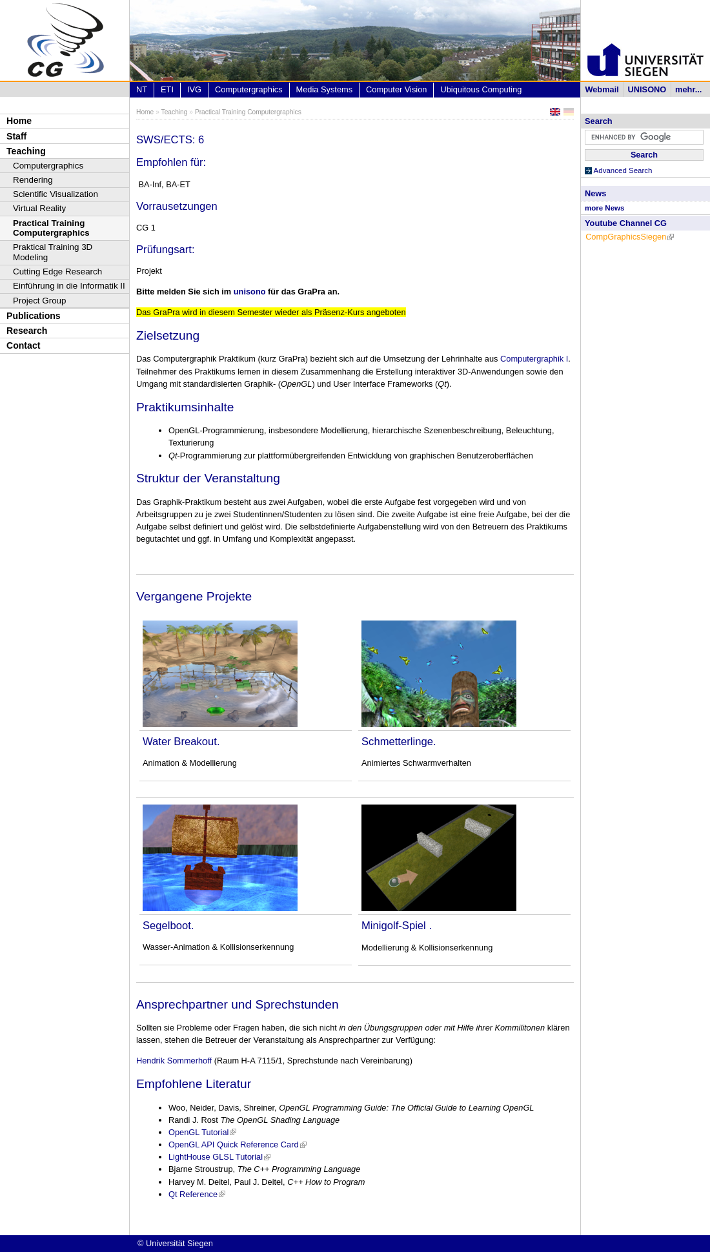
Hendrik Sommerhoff (175, 1060)
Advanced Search (623, 170)
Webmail (601, 89)
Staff (16, 136)
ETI (167, 89)
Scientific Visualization (55, 194)
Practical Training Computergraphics (51, 228)
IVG (194, 89)
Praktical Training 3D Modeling (52, 252)
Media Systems (324, 89)
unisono (250, 291)
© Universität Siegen (175, 1243)
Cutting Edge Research (57, 271)
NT (141, 89)
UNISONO (647, 89)
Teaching (26, 151)
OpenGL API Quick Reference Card (237, 1144)
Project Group (39, 300)
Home (19, 121)
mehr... (688, 89)
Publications (33, 316)
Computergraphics (48, 165)
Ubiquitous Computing (481, 89)
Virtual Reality (39, 208)
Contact (23, 345)
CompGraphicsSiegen (629, 236)
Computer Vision (396, 89)
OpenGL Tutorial (202, 1132)
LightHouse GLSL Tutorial (219, 1157)
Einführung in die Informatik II (69, 286)
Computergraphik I (534, 359)
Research (26, 330)
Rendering (33, 180)
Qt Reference (196, 1194)
